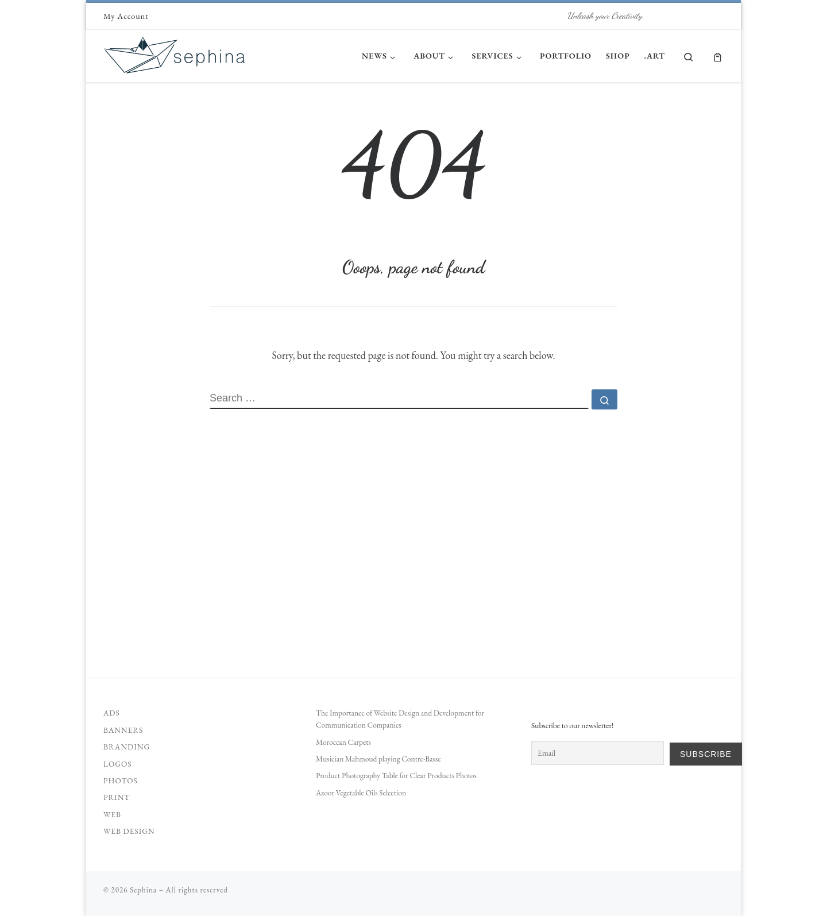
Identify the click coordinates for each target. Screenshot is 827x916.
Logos (117, 764)
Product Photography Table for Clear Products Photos (396, 775)
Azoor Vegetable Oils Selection (361, 792)
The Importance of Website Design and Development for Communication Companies (400, 719)
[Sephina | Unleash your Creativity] (175, 52)
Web (112, 814)
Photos (120, 780)
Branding (126, 746)
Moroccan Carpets (343, 742)
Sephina (143, 890)
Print (116, 797)
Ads (111, 713)
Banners (123, 730)
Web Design (129, 831)
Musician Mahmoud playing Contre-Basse (378, 758)
